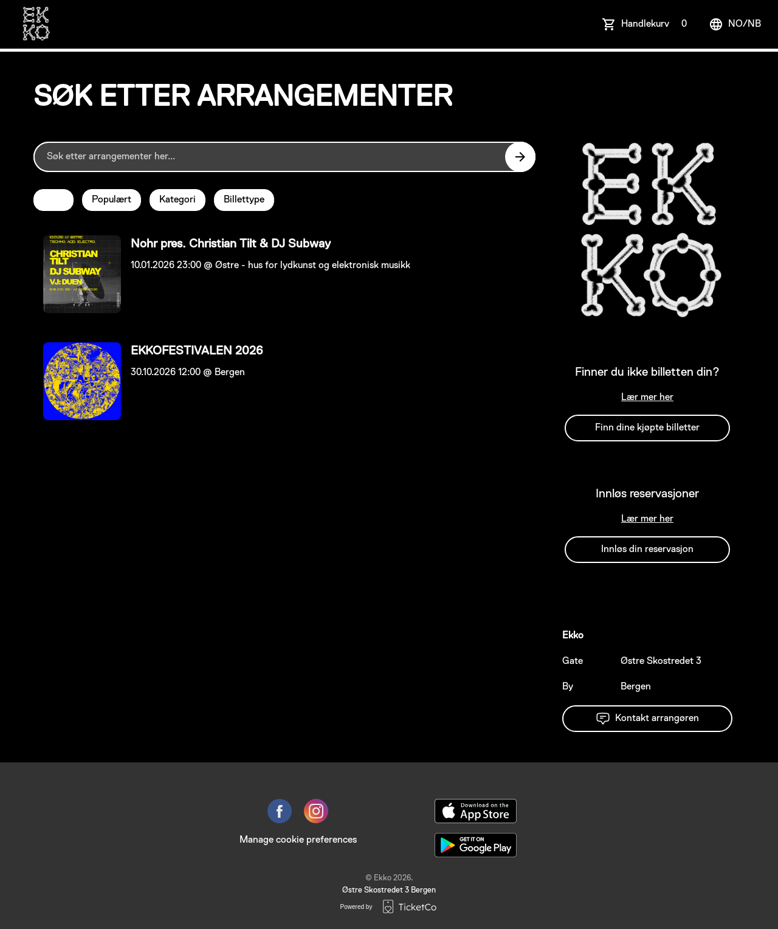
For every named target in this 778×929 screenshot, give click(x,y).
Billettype (244, 200)
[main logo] (35, 24)
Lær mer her (647, 397)
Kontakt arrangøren (647, 718)
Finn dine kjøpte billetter (647, 428)
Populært (111, 200)
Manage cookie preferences (298, 840)
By (567, 687)
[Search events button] (520, 157)
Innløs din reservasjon (647, 549)
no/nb (735, 24)
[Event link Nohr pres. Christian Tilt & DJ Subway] (77, 274)
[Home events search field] (284, 157)
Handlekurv (656, 24)
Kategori (177, 200)
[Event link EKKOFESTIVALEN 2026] (77, 381)
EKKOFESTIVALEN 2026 (197, 351)
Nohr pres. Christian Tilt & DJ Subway (231, 244)
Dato (53, 200)
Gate (572, 661)
